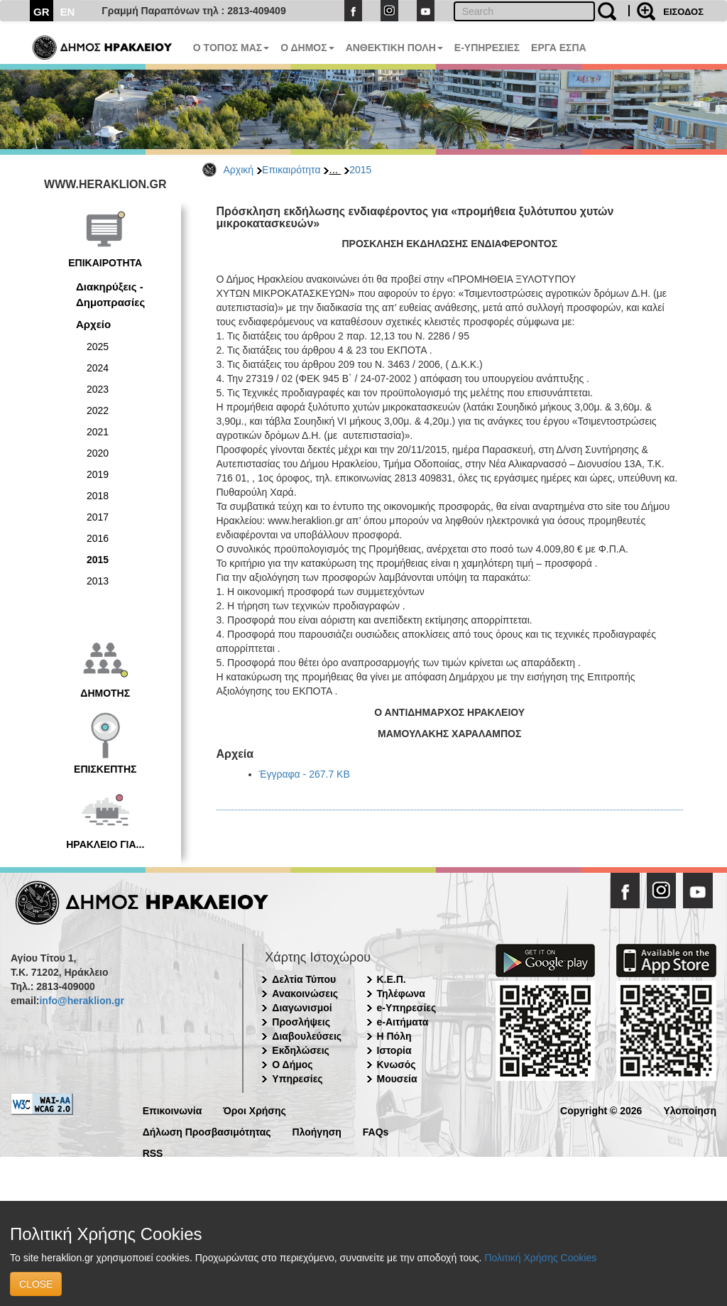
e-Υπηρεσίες (407, 1007)
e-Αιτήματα (403, 1022)
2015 (360, 169)
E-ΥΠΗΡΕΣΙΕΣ (487, 47)
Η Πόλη (394, 1036)
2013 (98, 581)
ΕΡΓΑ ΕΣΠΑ (558, 47)
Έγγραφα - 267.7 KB (304, 774)
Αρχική (239, 169)
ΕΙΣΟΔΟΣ (683, 11)
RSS (153, 1152)
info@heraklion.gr (81, 1000)
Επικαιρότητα (291, 169)
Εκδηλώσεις (300, 1050)
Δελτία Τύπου (304, 979)
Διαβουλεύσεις (306, 1036)
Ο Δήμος (292, 1064)
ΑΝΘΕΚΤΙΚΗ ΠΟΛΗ (394, 47)
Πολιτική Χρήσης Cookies (540, 1257)
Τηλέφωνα (401, 993)
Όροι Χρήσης (254, 1109)
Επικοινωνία (172, 1109)
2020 (98, 453)
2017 (98, 517)
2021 (98, 431)
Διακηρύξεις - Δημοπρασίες (110, 294)
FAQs (376, 1131)
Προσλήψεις (301, 1022)
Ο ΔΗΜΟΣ (307, 47)
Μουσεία (397, 1078)
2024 (98, 368)
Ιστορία (394, 1050)
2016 (98, 538)
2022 (98, 410)
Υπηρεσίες (297, 1078)
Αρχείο (93, 324)
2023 (98, 389)
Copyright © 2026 (601, 1109)
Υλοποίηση (689, 1109)
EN (67, 12)
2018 (98, 495)
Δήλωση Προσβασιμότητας (207, 1131)
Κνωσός (396, 1064)
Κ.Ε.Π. (391, 979)
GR (41, 12)
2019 (98, 474)
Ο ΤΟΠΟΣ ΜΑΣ (231, 47)
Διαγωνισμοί (302, 1007)
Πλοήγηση (317, 1131)
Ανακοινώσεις (305, 993)
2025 (98, 346)
